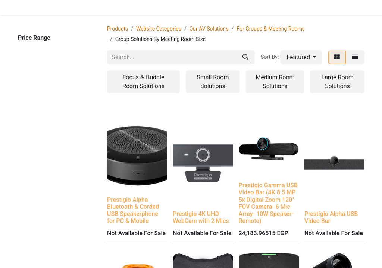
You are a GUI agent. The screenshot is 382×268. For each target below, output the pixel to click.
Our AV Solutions (209, 29)
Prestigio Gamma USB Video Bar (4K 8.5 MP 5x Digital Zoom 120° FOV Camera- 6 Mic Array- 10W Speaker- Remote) (268, 203)
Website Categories (158, 29)
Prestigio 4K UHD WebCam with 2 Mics (201, 217)
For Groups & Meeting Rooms (271, 29)
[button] (301, 57)
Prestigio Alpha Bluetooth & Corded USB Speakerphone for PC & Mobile (133, 210)
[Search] (245, 57)
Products (117, 29)
